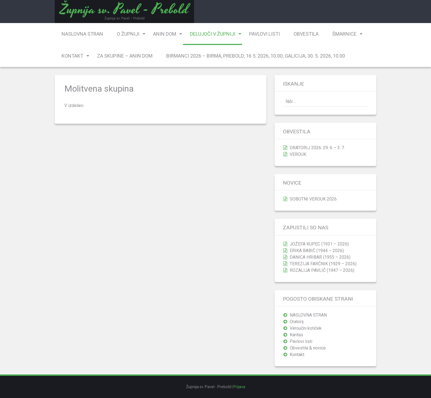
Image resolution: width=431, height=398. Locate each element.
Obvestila (306, 34)
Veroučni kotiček (306, 328)
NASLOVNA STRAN (82, 34)
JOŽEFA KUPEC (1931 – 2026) (319, 244)
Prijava (239, 387)
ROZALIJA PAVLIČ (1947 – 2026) (322, 270)
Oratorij (296, 321)
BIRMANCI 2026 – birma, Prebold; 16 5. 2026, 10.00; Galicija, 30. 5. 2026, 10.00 (255, 56)
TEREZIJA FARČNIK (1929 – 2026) (323, 263)
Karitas (296, 334)
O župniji (128, 34)
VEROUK (298, 154)
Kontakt (72, 56)
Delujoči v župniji (212, 34)
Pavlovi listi (264, 34)
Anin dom (164, 34)
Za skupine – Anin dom (125, 56)
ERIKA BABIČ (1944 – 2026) (317, 250)
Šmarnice (344, 34)
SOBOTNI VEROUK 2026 (313, 199)
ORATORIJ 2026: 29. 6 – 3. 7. (317, 147)
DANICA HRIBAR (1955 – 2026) (320, 257)
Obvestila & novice (308, 348)
